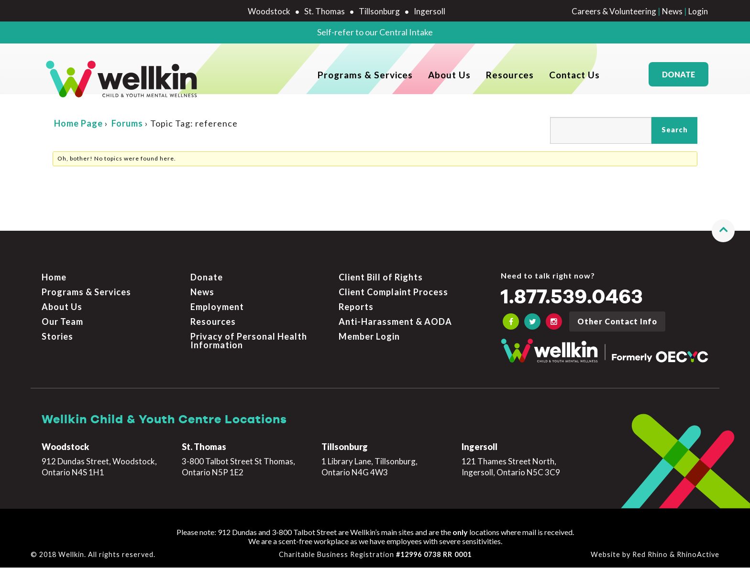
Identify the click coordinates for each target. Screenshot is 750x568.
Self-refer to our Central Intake (375, 32)
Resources (510, 79)
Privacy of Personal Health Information (248, 341)
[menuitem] (365, 79)
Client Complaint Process (393, 293)
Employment (217, 307)
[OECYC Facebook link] (511, 322)
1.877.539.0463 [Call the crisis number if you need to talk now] (580, 298)
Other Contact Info (617, 322)
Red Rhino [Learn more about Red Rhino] (650, 555)
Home (54, 278)
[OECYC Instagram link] (554, 322)
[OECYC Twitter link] (532, 322)
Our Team (62, 322)
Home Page (78, 148)
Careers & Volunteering (614, 11)
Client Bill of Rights (381, 278)
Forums (127, 148)
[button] (723, 231)
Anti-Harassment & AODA (395, 322)
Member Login (369, 337)
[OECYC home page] (122, 79)
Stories (57, 337)
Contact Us (574, 79)
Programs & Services (365, 79)
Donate (678, 79)
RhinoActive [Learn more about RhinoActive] (698, 555)
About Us (449, 79)
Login (698, 11)
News (672, 11)
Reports (356, 307)
